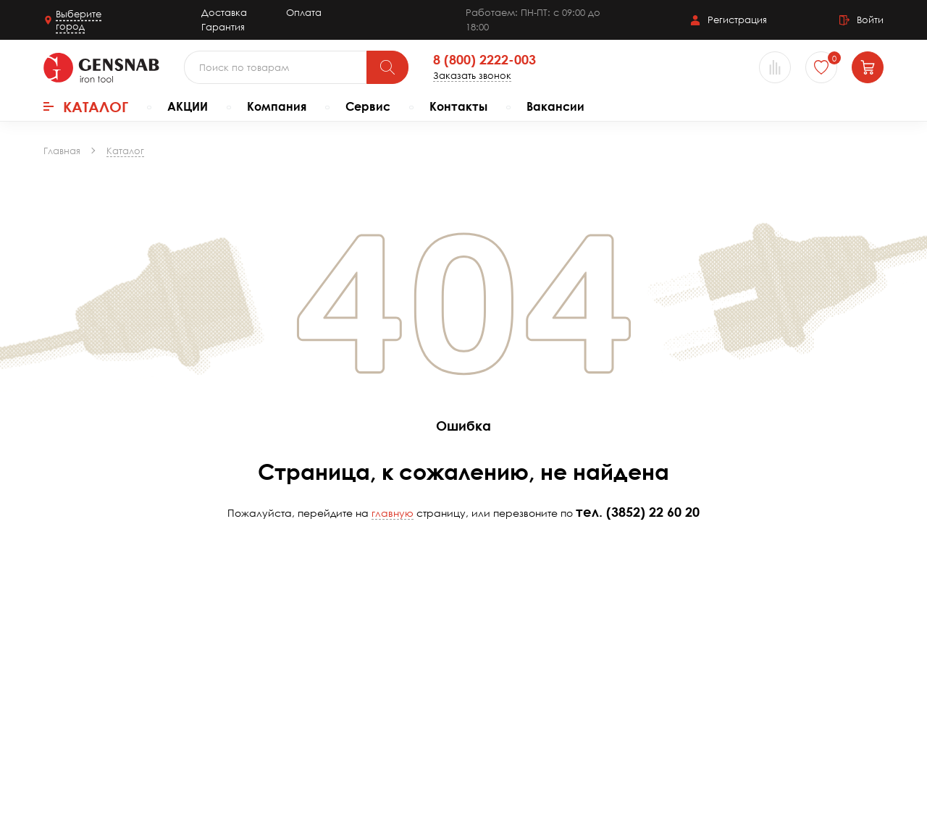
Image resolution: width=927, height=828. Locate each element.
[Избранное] (821, 67)
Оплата (304, 12)
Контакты (458, 106)
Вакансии (555, 106)
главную (393, 513)
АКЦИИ (187, 106)
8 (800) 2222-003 (484, 60)
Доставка (224, 12)
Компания (276, 106)
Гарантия (223, 27)
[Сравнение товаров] (775, 67)
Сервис (367, 106)
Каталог (85, 106)
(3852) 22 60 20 (653, 512)
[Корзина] (868, 67)
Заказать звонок (472, 75)
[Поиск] (387, 67)
